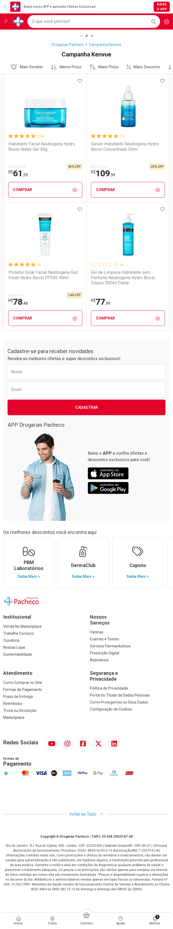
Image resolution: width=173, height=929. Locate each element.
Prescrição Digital (104, 653)
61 (18, 173)
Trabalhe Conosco (18, 633)
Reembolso (13, 703)
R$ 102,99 (16, 167)
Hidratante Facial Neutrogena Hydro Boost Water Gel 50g (41, 146)
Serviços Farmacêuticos (110, 646)
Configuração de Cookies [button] (111, 709)
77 (100, 301)
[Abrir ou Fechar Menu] (6, 21)
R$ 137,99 (99, 167)
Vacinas (96, 632)
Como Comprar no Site (22, 682)
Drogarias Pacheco (68, 44)
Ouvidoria (11, 640)
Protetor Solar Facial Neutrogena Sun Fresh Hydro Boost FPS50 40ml (43, 275)
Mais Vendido (26, 67)
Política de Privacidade (109, 688)
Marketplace (13, 717)
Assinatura (99, 660)
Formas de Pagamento (22, 689)
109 (103, 173)
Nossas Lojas (14, 647)
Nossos (130, 620)
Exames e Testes (104, 639)
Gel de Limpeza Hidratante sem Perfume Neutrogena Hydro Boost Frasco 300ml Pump (123, 277)
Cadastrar (86, 407)
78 (18, 301)
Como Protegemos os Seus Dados (119, 702)
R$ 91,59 (15, 295)
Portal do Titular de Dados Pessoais (120, 695)
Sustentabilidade (17, 654)
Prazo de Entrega (18, 696)
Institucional (17, 617)
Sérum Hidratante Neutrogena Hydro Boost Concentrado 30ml (125, 146)
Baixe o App (162, 6)
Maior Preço (104, 67)
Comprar (45, 190)
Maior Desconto (143, 67)
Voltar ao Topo (86, 814)
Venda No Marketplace (22, 626)
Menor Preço (66, 67)
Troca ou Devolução (20, 710)
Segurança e (130, 676)
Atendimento (18, 673)
